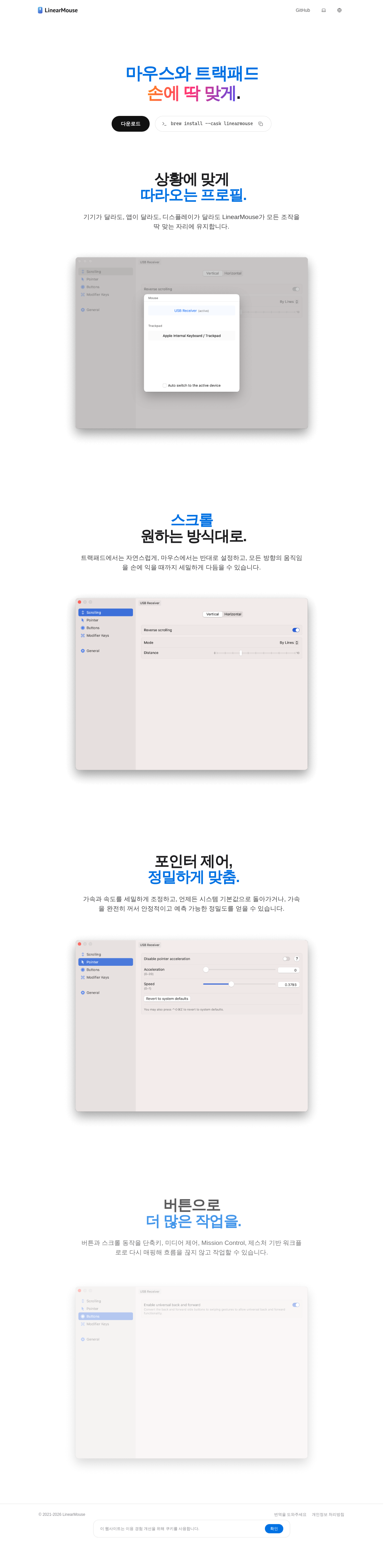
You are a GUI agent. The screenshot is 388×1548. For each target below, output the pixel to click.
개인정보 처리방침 (328, 1514)
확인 (274, 1528)
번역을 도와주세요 (290, 1514)
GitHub (303, 10)
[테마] (323, 10)
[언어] (339, 10)
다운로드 (130, 123)
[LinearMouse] (58, 10)
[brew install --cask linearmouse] (213, 124)
